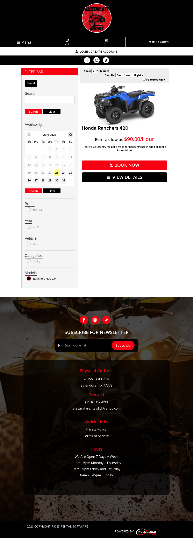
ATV (32, 244)
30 (56, 180)
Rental (31, 83)
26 (29, 180)
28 (43, 180)
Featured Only (154, 79)
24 (63, 172)
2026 (33, 227)
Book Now (124, 165)
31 (63, 180)
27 (36, 180)
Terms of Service (96, 436)
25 (70, 172)
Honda (34, 209)
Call (67, 42)
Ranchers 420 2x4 (42, 278)
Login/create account (96, 51)
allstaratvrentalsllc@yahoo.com (97, 408)
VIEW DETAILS (124, 177)
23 (56, 172)
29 (50, 180)
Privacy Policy (96, 429)
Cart (105, 42)
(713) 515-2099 (96, 402)
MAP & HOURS (159, 42)
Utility (33, 261)
